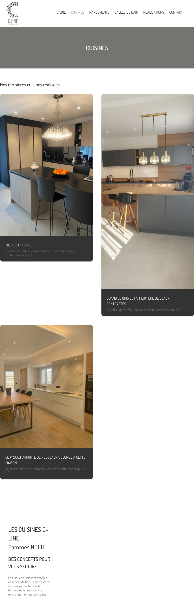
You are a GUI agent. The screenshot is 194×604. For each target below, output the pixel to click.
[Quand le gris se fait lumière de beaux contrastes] (147, 191)
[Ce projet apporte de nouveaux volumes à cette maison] (46, 386)
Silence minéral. (18, 245)
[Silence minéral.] (46, 165)
